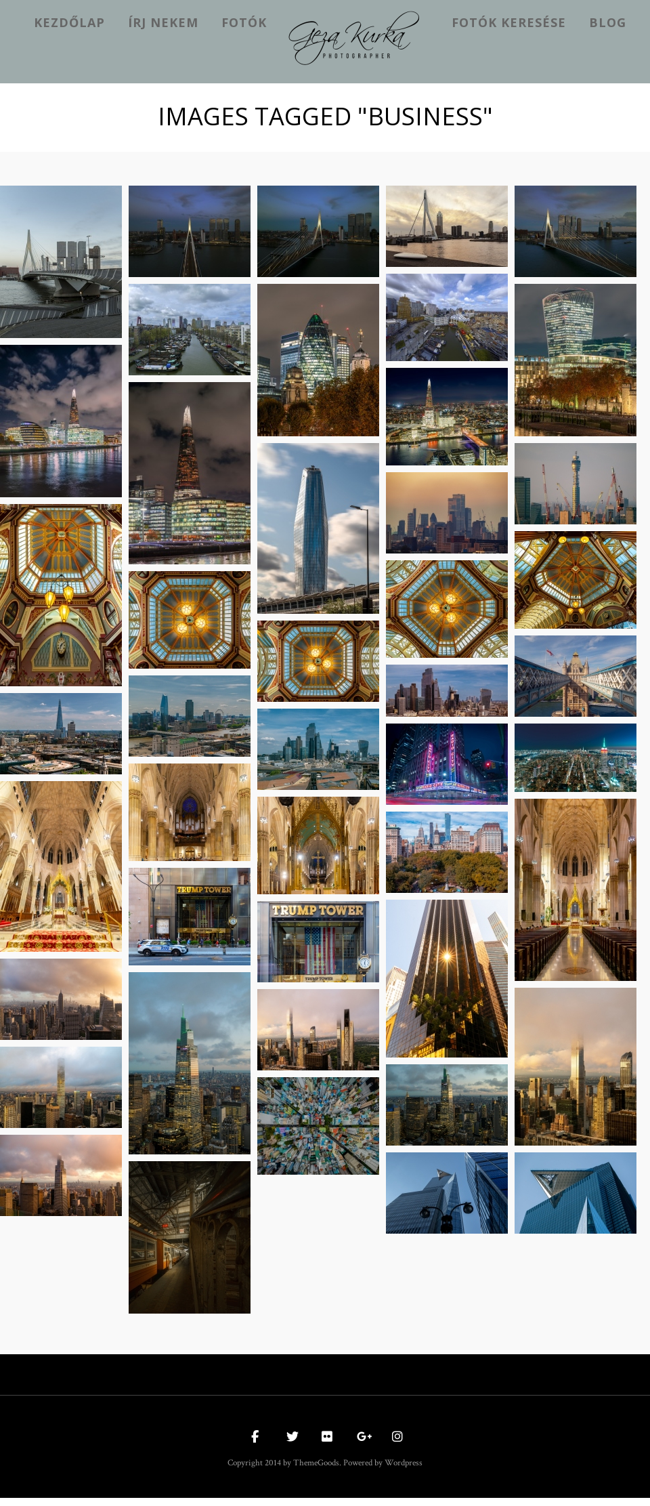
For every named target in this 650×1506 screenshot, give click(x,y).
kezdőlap (69, 22)
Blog (607, 22)
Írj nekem (163, 22)
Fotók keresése (509, 22)
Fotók (244, 22)
